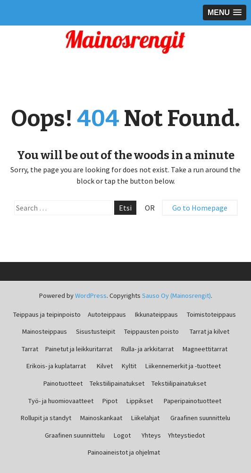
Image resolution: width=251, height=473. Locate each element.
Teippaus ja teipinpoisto (47, 314)
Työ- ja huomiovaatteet (60, 401)
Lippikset (139, 401)
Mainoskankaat (101, 418)
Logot (122, 435)
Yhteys (151, 435)
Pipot (109, 401)
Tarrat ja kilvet (209, 331)
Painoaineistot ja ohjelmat (124, 452)
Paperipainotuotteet (192, 401)
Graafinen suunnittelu (200, 418)
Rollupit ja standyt (46, 418)
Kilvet (105, 366)
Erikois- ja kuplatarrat (56, 366)
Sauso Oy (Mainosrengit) (176, 295)
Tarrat (30, 349)
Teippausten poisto (151, 331)
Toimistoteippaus (211, 314)
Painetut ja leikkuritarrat (78, 349)
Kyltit (129, 366)
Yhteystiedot (186, 435)
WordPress (91, 295)
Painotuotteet (63, 383)
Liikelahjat (145, 418)
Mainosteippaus (44, 331)
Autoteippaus (107, 314)
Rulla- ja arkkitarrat (147, 349)
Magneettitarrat (205, 349)
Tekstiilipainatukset (117, 383)
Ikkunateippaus (156, 314)
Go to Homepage (199, 207)
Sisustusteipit (95, 331)
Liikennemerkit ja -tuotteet (183, 366)
